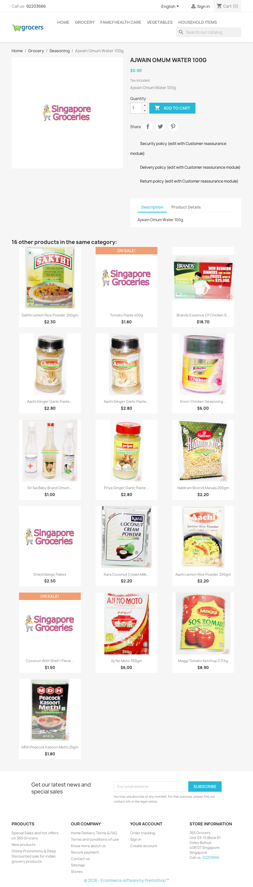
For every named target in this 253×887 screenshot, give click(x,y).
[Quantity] (136, 108)
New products (24, 844)
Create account (143, 845)
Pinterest (173, 126)
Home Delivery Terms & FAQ (94, 833)
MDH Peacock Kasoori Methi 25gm (49, 747)
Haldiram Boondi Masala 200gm (203, 487)
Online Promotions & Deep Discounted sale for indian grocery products (34, 856)
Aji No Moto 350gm (126, 660)
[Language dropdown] (171, 7)
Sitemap (78, 865)
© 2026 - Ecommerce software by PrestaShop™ (126, 880)
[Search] (208, 32)
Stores (77, 871)
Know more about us (88, 845)
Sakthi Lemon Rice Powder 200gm (49, 315)
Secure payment (85, 852)
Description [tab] (152, 207)
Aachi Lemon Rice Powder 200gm (203, 574)
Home (63, 22)
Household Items (197, 22)
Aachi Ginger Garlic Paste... (50, 401)
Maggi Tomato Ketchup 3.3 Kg (203, 660)
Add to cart (172, 108)
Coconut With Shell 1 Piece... (50, 660)
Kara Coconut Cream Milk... (126, 574)
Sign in (135, 839)
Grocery (85, 22)
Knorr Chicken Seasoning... (203, 401)
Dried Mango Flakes (50, 574)
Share (148, 126)
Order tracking (142, 833)
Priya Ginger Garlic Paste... (126, 487)
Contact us (80, 858)
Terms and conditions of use (95, 839)
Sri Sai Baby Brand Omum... (49, 487)
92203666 (36, 6)
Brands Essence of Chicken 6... (203, 315)
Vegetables (160, 22)
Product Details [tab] (186, 207)
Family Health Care (120, 22)
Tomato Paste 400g (126, 315)
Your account (146, 824)
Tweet (160, 126)
